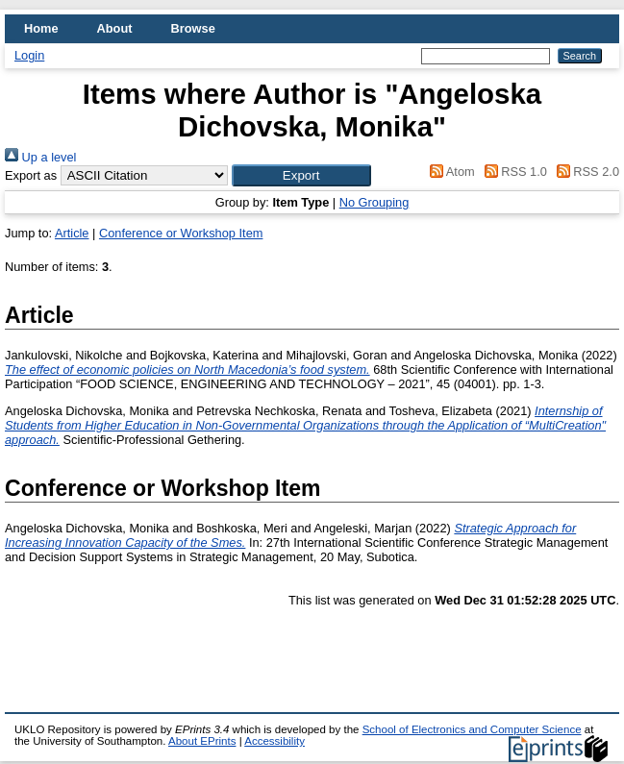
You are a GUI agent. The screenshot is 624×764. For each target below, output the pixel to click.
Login (29, 55)
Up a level (40, 157)
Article (72, 233)
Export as (31, 175)
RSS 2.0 (584, 171)
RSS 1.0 (512, 171)
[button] (301, 175)
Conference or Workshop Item (180, 233)
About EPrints (202, 741)
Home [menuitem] (41, 28)
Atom (449, 171)
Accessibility (274, 741)
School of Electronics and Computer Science (472, 729)
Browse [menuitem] (193, 28)
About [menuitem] (115, 28)
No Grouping (374, 202)
